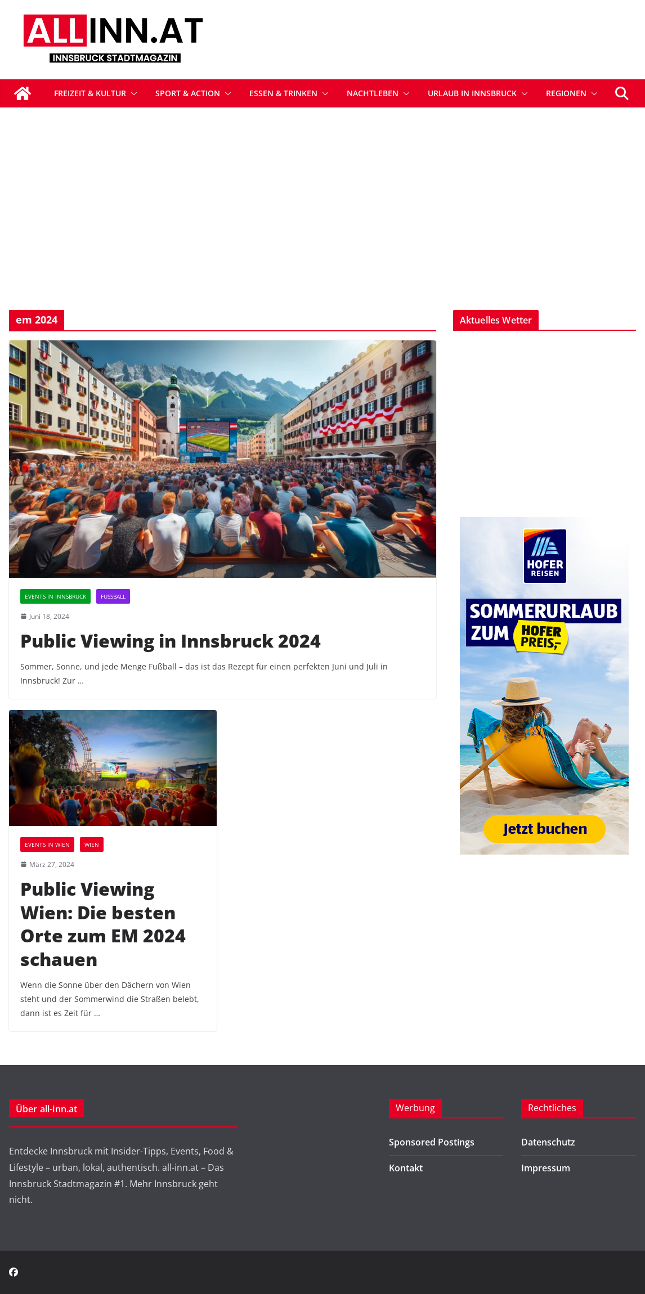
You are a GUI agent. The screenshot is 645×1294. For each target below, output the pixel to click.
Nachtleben (372, 93)
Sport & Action (187, 93)
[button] (131, 93)
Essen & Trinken (283, 93)
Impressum (545, 1168)
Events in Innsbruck (55, 596)
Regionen (566, 93)
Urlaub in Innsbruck (472, 93)
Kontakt (406, 1168)
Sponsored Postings (431, 1142)
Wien (91, 844)
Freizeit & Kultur (90, 93)
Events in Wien (47, 844)
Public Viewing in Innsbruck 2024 (170, 640)
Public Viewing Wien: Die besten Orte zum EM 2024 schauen (103, 924)
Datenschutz (548, 1142)
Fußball (113, 596)
